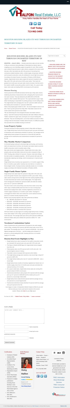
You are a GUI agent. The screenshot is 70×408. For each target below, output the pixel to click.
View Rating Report (26, 386)
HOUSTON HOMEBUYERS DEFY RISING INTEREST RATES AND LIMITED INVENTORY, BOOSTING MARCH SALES (56, 103)
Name (33, 327)
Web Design (35, 406)
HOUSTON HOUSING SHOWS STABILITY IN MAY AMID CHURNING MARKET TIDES (55, 85)
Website (31, 338)
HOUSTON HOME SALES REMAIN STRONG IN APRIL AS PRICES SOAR (56, 93)
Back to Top (64, 406)
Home (5, 48)
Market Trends (12, 48)
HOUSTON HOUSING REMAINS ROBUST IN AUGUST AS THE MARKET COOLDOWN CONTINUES (55, 75)
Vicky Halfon (26, 296)
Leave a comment (35, 296)
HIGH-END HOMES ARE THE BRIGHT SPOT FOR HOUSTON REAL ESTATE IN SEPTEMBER (56, 66)
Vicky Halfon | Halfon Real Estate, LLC (35, 12)
